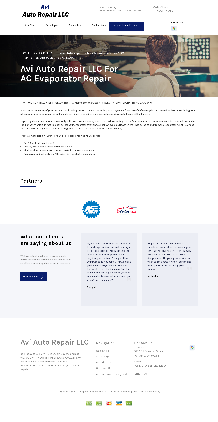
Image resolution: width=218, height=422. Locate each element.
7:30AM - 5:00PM (165, 11)
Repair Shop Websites (93, 391)
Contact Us (98, 25)
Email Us (140, 373)
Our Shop (30, 25)
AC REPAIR (106, 102)
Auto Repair (52, 25)
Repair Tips (75, 25)
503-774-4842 (106, 7)
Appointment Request (126, 25)
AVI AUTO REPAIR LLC (36, 53)
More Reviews (33, 276)
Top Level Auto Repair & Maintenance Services (85, 53)
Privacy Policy (152, 391)
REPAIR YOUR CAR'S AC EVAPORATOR (59, 57)
